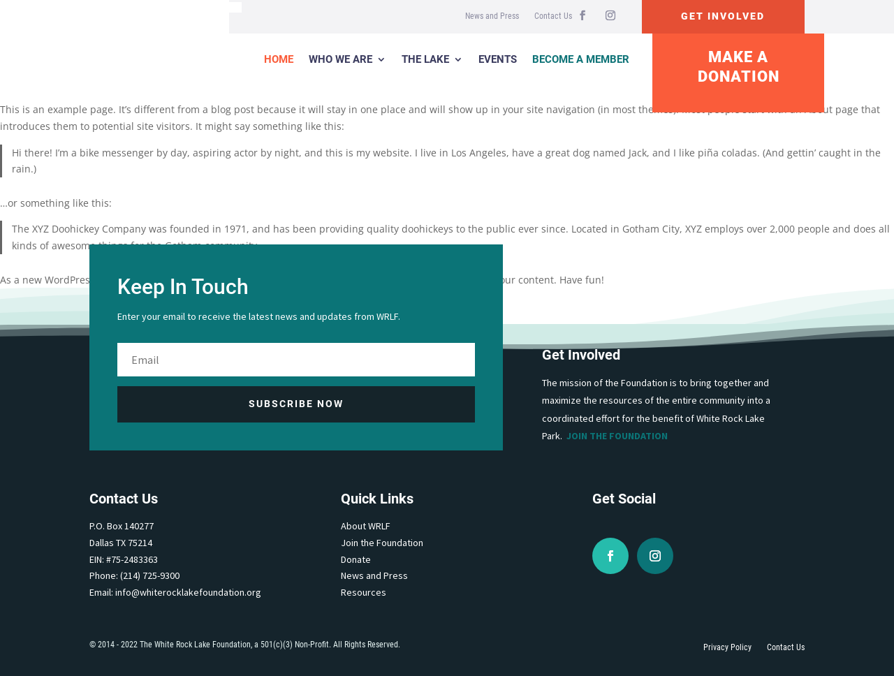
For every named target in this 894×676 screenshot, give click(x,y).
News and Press (492, 16)
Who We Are (340, 59)
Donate (356, 559)
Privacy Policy (727, 647)
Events (497, 59)
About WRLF (365, 526)
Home (278, 59)
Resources (363, 592)
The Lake (425, 59)
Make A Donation (738, 67)
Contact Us (553, 16)
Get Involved (723, 16)
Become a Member (580, 59)
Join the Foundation (617, 435)
